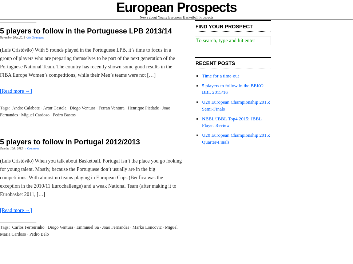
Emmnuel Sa (87, 227)
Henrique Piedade (143, 108)
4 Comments (32, 148)
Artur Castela (54, 108)
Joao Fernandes (115, 227)
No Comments (35, 37)
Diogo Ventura (82, 108)
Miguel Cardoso (35, 114)
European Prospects (176, 7)
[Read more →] (16, 91)
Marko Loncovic (147, 227)
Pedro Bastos (64, 114)
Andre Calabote (26, 108)
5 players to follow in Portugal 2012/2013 (70, 142)
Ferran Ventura (111, 108)
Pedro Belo (39, 234)
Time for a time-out (220, 76)
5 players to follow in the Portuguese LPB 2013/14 (86, 31)
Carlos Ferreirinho (28, 227)
